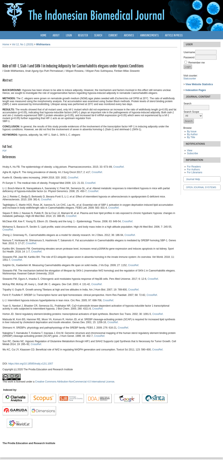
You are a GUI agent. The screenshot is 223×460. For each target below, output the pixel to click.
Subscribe (192, 153)
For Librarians (194, 172)
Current (113, 35)
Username (189, 52)
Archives (129, 35)
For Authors (193, 169)
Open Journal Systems (201, 187)
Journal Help (193, 179)
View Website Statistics (199, 84)
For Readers (194, 166)
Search (98, 35)
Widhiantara (43, 44)
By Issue (191, 131)
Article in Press (174, 35)
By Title (191, 137)
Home (43, 35)
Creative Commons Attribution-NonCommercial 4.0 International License (74, 381)
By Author (192, 134)
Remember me (196, 62)
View (189, 150)
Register (83, 35)
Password (189, 57)
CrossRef (118, 166)
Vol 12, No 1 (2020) (22, 44)
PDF (4, 151)
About (56, 35)
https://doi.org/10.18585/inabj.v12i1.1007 (30, 363)
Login (69, 35)
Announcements (149, 35)
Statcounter (189, 78)
